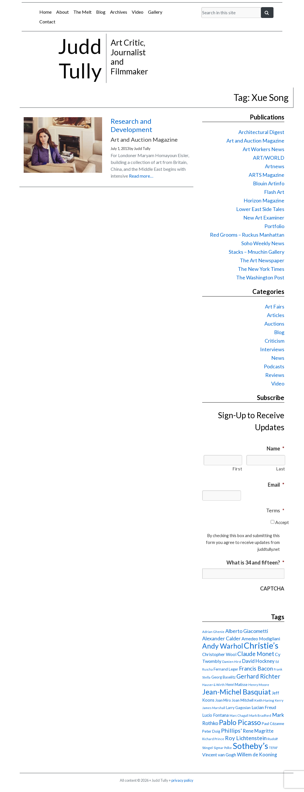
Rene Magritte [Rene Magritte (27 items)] (258, 731)
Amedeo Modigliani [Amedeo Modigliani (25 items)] (261, 638)
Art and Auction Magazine (255, 140)
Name (275, 448)
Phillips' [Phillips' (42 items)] (231, 730)
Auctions (274, 323)
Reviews (274, 375)
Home (45, 12)
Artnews (274, 166)
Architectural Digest (261, 132)
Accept (282, 522)
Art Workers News (263, 149)
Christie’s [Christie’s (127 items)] (261, 645)
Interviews (272, 349)
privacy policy (182, 780)
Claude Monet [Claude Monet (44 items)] (255, 653)
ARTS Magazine (266, 175)
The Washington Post (260, 277)
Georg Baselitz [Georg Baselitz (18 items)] (223, 677)
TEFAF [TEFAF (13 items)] (273, 748)
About (62, 12)
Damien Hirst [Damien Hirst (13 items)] (231, 661)
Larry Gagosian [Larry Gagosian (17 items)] (238, 707)
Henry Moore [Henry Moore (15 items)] (258, 685)
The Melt (82, 12)
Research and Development (131, 125)
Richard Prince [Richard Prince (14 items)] (213, 739)
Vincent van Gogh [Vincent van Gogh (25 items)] (219, 754)
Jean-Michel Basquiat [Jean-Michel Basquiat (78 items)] (236, 691)
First (237, 468)
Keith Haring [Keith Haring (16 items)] (264, 700)
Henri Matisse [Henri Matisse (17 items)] (237, 684)
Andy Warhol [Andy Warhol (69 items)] (222, 646)
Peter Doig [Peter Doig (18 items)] (211, 731)
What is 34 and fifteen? (255, 562)
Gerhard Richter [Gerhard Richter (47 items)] (258, 676)
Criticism (274, 341)
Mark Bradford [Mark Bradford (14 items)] (260, 715)
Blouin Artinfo (268, 183)
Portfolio (274, 226)
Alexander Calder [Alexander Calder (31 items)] (221, 638)
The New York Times (261, 269)
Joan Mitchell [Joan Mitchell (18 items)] (243, 700)
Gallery (155, 12)
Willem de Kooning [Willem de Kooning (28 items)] (257, 755)
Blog (101, 12)
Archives (118, 12)
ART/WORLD (268, 158)
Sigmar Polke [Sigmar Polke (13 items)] (223, 748)
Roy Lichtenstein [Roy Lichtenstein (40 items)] (246, 738)
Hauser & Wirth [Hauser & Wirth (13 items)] (213, 685)
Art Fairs (274, 306)
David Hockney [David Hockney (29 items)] (258, 661)
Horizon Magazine (264, 200)
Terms (275, 510)
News (277, 358)
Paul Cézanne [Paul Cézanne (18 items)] (273, 723)
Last (280, 468)
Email (276, 485)
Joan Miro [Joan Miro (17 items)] (223, 700)
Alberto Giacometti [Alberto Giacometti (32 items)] (246, 631)
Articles (275, 315)
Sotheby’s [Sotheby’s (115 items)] (250, 746)
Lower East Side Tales (260, 209)
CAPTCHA (272, 588)
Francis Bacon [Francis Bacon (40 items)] (256, 668)
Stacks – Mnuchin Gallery (256, 252)
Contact (47, 21)
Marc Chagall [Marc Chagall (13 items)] (239, 715)
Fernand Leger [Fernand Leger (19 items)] (226, 669)
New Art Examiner (263, 217)
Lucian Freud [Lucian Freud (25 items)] (264, 707)
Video (137, 12)
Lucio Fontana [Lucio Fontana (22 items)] (215, 715)
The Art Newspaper (262, 260)
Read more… (141, 175)
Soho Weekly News (262, 243)
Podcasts (274, 366)
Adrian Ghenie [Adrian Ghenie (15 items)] (213, 631)
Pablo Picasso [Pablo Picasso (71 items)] (240, 722)
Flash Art (274, 192)
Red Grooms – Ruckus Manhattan (247, 234)
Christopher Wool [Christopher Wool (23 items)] (219, 654)
